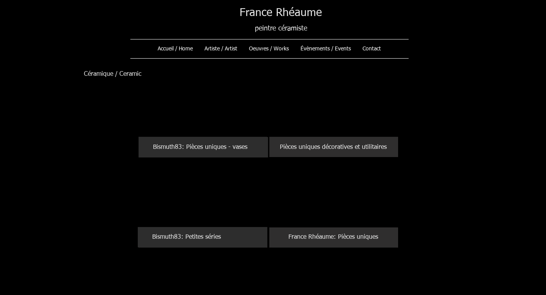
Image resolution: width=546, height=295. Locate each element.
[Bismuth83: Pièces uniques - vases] (203, 147)
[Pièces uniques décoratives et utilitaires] (333, 147)
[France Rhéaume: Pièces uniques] (333, 237)
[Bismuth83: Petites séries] (202, 237)
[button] (269, 48)
